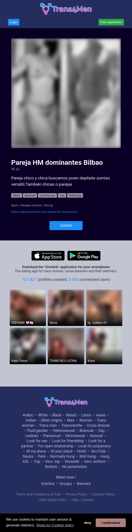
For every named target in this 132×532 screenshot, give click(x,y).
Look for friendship (68, 441)
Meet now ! (66, 477)
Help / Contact (82, 500)
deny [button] (87, 522)
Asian (101, 415)
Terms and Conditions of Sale (38, 494)
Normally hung (62, 456)
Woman (85, 420)
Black (56, 415)
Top (62, 195)
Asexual (96, 436)
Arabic (28, 415)
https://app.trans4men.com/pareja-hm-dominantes (44, 211)
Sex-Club (98, 451)
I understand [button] (110, 522)
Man (71, 420)
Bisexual (30, 195)
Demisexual (75, 436)
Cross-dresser (98, 425)
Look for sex (47, 195)
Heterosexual (64, 430)
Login (13, 22)
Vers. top (52, 461)
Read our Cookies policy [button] (55, 525)
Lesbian (31, 436)
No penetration (74, 467)
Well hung (75, 195)
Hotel (81, 451)
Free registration (111, 22)
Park (41, 456)
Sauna (28, 456)
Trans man (48, 425)
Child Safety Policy (52, 500)
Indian (31, 420)
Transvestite (71, 425)
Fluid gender (37, 430)
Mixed (71, 415)
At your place (62, 451)
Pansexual (52, 436)
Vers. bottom (95, 461)
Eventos (48, 484)
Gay (101, 430)
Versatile (72, 461)
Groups (66, 484)
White (16, 195)
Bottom (51, 467)
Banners (84, 484)
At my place (36, 451)
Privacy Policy (76, 494)
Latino (86, 415)
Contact (66, 225)
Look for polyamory (94, 446)
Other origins (51, 420)
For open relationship (56, 446)
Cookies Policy (103, 494)
